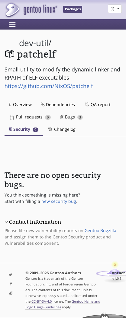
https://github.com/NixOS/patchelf (49, 86)
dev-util (33, 43)
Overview (20, 104)
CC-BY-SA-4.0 (41, 301)
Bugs (71, 117)
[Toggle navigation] (12, 24)
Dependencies (58, 104)
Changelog (61, 129)
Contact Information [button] (35, 222)
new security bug (58, 201)
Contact (117, 272)
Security (23, 129)
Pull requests (30, 117)
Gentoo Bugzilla (100, 230)
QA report (97, 104)
